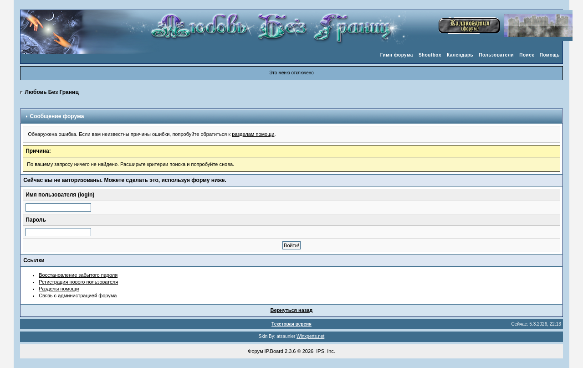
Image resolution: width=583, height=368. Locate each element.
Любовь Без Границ (52, 92)
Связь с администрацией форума (78, 295)
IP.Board (274, 351)
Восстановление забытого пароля (78, 275)
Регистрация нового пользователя (78, 282)
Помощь (550, 54)
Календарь (460, 54)
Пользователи (496, 54)
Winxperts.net (310, 336)
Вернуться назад (292, 310)
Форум (255, 351)
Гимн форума (396, 54)
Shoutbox (430, 54)
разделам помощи (253, 134)
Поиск (526, 54)
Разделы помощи (59, 288)
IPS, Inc (325, 351)
